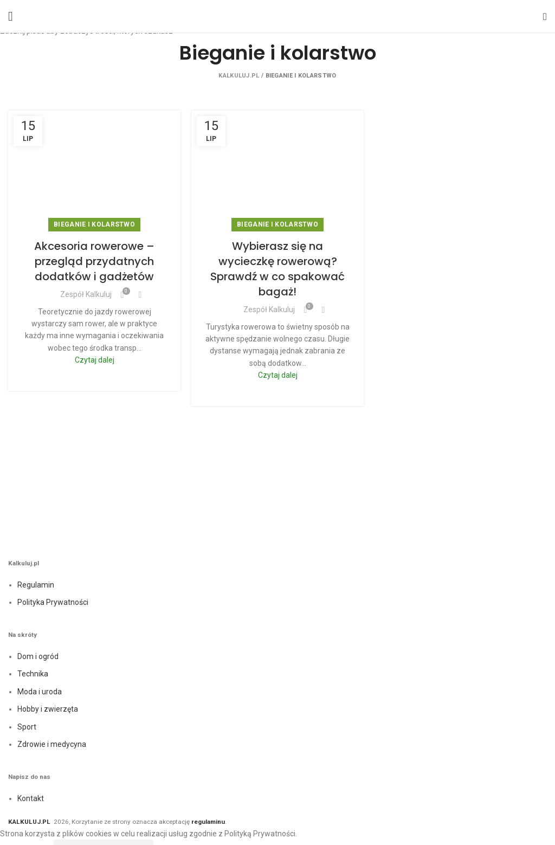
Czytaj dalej (94, 360)
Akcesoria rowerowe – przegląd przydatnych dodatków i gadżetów (94, 261)
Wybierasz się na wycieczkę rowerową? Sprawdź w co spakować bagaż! (277, 268)
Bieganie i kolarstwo (94, 224)
